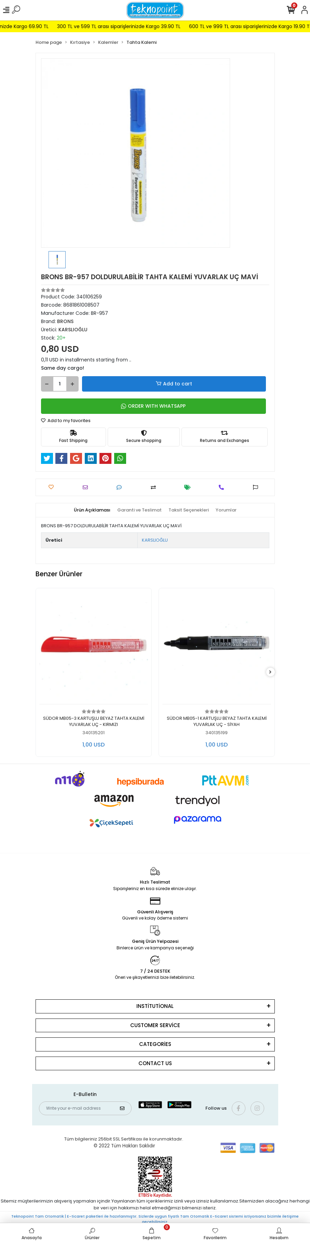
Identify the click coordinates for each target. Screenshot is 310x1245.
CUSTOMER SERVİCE (155, 1025)
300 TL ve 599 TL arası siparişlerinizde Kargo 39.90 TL (130, 26)
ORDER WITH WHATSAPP (153, 406)
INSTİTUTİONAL (155, 1006)
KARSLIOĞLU (155, 540)
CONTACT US (155, 1063)
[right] (270, 672)
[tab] (92, 510)
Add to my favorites (66, 420)
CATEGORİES (155, 1044)
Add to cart (174, 383)
